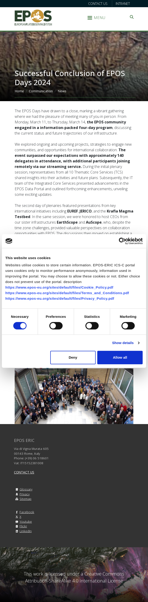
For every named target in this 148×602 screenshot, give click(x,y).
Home (19, 91)
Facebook (24, 512)
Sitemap (22, 498)
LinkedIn (23, 531)
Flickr (20, 526)
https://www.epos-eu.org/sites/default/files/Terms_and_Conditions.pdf (67, 293)
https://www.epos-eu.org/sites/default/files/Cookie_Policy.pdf (59, 287)
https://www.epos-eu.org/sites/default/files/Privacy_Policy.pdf (59, 298)
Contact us (98, 3)
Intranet (123, 3)
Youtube (23, 521)
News (62, 91)
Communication (41, 91)
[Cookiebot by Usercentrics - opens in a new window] (122, 241)
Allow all (120, 357)
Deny (73, 357)
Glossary (23, 489)
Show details (123, 343)
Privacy (22, 494)
